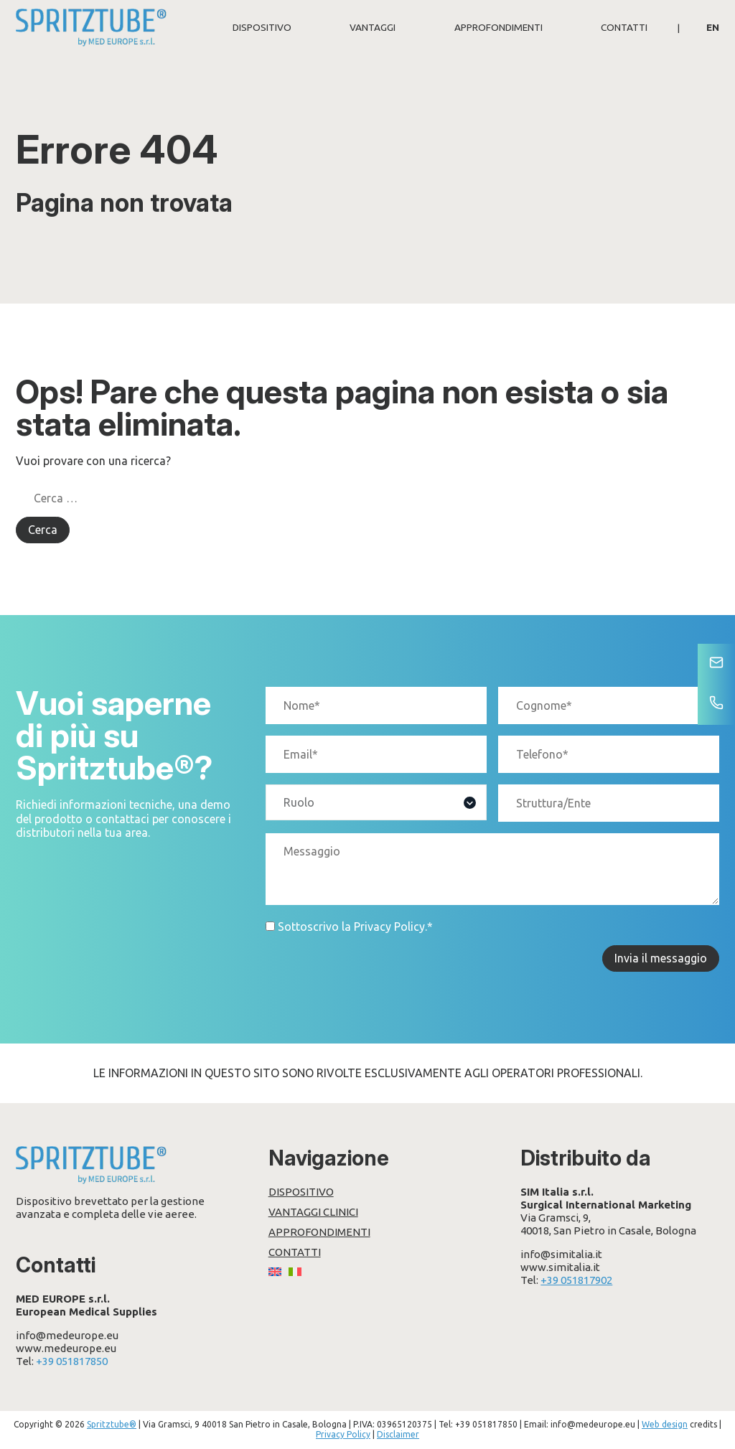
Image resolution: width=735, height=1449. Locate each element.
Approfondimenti (498, 27)
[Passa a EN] (712, 27)
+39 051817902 (576, 1280)
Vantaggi (372, 27)
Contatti (624, 27)
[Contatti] (716, 664)
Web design (665, 1424)
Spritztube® (111, 1424)
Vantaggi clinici (313, 1212)
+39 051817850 (72, 1361)
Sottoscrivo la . (355, 926)
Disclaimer (398, 1434)
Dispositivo (262, 27)
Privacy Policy (389, 926)
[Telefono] (716, 704)
